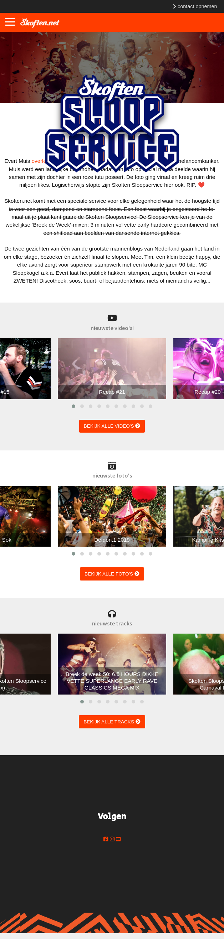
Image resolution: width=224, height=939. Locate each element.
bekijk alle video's (112, 426)
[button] (73, 406)
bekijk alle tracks (112, 721)
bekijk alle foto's (112, 574)
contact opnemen (195, 6)
